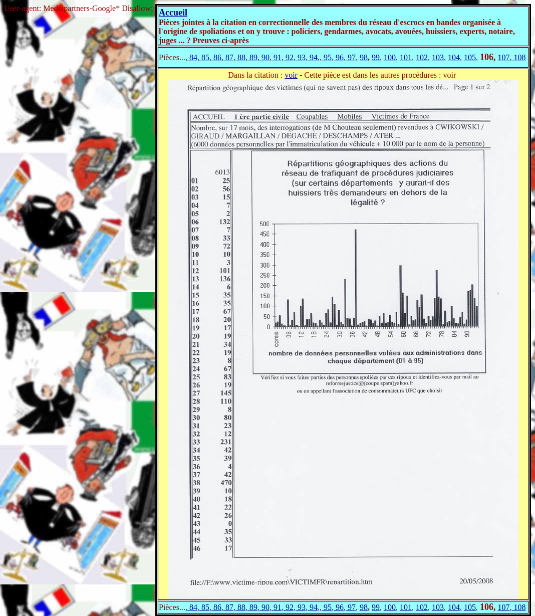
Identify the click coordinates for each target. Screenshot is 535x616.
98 (364, 57)
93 (301, 57)
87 (228, 57)
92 (289, 57)
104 (454, 57)
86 (216, 57)
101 (406, 57)
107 (503, 57)
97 (351, 57)
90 (264, 57)
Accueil (173, 13)
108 (518, 57)
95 (327, 57)
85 (204, 57)
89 (252, 57)
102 (422, 57)
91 (277, 57)
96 (339, 57)
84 (192, 57)
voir (291, 75)
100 (390, 57)
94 (313, 57)
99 (376, 57)
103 (438, 57)
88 (240, 57)
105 (470, 57)
